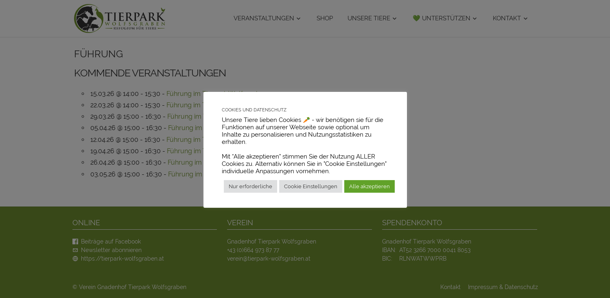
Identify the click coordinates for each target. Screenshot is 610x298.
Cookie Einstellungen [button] (310, 186)
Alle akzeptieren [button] (369, 186)
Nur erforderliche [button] (250, 186)
